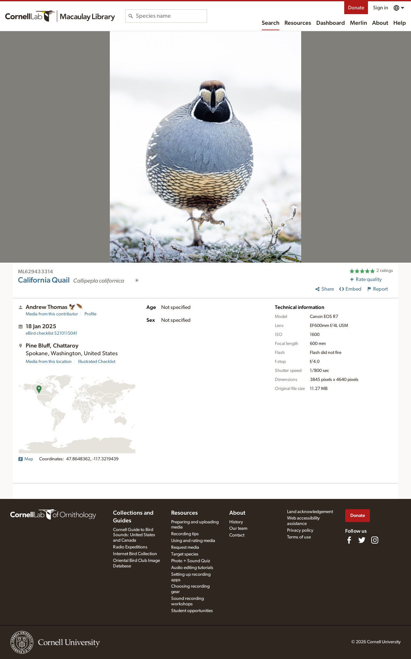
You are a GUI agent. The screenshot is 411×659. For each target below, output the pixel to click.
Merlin (358, 23)
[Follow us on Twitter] (362, 540)
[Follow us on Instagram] (375, 540)
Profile (90, 314)
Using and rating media (193, 540)
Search (270, 23)
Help (399, 23)
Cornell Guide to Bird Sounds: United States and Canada (134, 535)
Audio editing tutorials (192, 567)
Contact (236, 535)
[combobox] (171, 16)
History (236, 522)
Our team (238, 528)
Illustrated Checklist (96, 361)
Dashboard (330, 23)
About (380, 23)
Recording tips (185, 534)
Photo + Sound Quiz (190, 561)
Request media (185, 547)
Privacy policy (300, 530)
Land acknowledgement (310, 512)
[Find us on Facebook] (349, 540)
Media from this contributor (52, 314)
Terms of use (299, 537)
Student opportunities (192, 611)
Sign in (380, 7)
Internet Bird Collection (135, 554)
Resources (297, 23)
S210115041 (51, 333)
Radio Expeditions (130, 547)
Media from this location (49, 361)
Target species (184, 554)
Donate (356, 7)
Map (25, 459)
